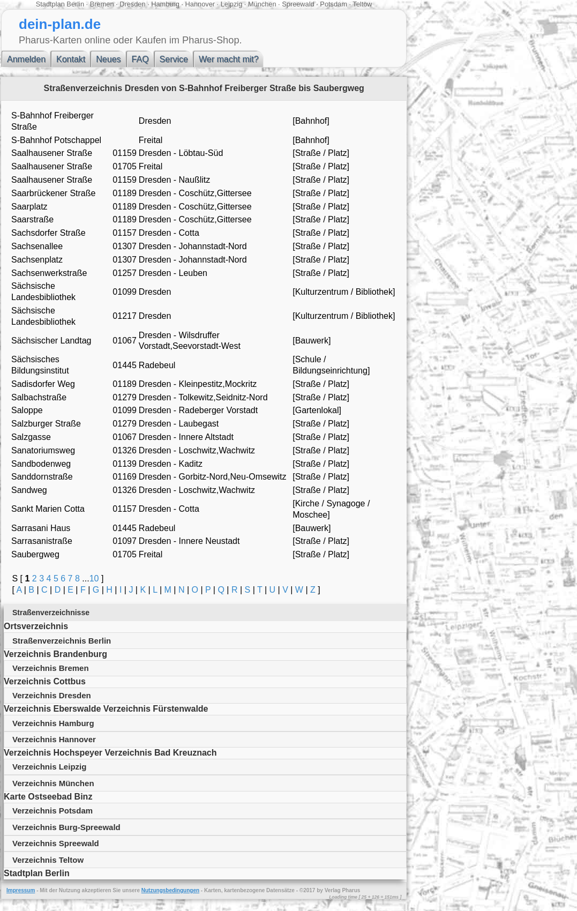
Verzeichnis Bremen (50, 668)
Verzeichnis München (53, 783)
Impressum (20, 890)
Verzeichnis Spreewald (55, 843)
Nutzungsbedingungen (170, 890)
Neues (108, 59)
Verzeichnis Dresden (51, 695)
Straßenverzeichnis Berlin (61, 640)
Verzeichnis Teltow (48, 859)
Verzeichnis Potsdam (52, 810)
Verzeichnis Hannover (54, 739)
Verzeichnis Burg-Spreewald (66, 827)
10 (94, 578)
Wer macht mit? (229, 59)
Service (174, 59)
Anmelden (26, 59)
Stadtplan (50, 4)
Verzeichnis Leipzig (49, 766)
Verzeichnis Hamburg (53, 723)
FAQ (140, 59)
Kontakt (70, 59)
